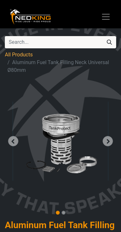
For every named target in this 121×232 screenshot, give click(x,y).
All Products (19, 55)
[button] (13, 141)
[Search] (109, 42)
